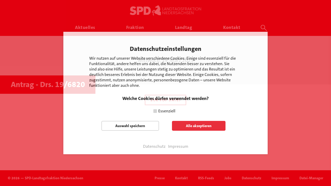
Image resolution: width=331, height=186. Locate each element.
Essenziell (166, 111)
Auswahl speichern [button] (130, 125)
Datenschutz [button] (154, 146)
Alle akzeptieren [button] (199, 125)
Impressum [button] (178, 146)
